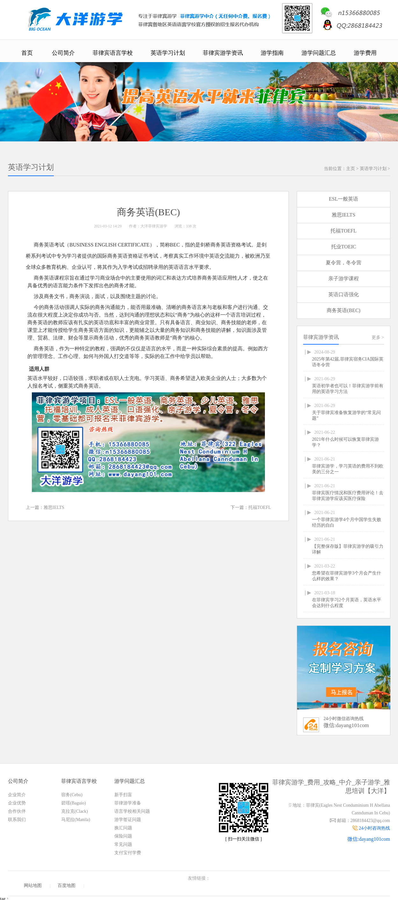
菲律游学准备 (127, 803)
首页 (27, 53)
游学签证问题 (127, 819)
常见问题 (123, 844)
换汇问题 (123, 827)
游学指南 (272, 53)
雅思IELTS (54, 507)
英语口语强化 (343, 294)
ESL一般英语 (343, 199)
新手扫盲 (123, 794)
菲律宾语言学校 (113, 53)
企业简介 (17, 794)
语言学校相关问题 (132, 811)
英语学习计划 (168, 53)
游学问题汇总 (319, 53)
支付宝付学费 (127, 852)
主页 (350, 168)
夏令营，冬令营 (343, 262)
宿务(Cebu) (71, 794)
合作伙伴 (17, 811)
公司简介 (63, 53)
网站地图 (33, 885)
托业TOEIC (343, 246)
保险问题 (123, 836)
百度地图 (66, 885)
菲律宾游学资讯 (223, 53)
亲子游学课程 (343, 278)
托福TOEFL (259, 507)
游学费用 (365, 53)
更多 (378, 337)
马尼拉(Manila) (75, 819)
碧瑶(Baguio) (73, 803)
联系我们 (17, 819)
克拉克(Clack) (74, 811)
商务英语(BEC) (343, 310)
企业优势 (17, 803)
